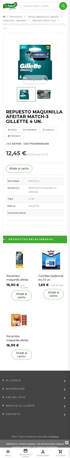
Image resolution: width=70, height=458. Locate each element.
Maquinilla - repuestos (15, 20)
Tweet (12, 130)
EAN (25, 143)
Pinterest (14, 136)
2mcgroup (53, 436)
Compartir (29, 130)
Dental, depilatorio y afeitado (43, 16)
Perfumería (16, 16)
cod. (8, 143)
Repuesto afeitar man (44, 20)
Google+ (49, 130)
